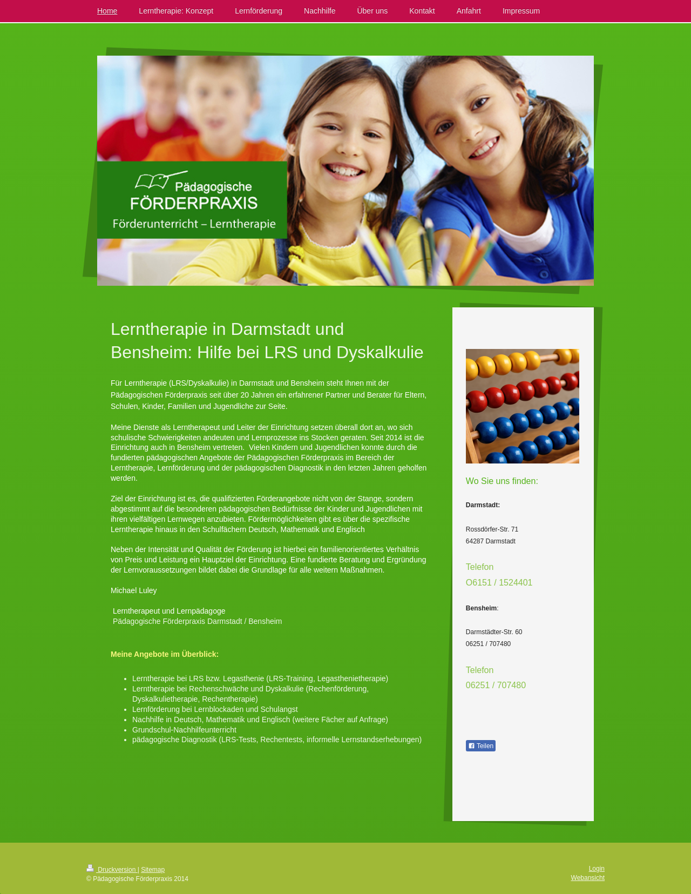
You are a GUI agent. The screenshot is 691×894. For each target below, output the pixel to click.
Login (597, 868)
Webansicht (588, 878)
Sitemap (153, 869)
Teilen (480, 746)
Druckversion (112, 869)
